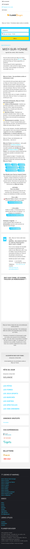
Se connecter (5, 1)
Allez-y (15, 38)
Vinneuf (14, 164)
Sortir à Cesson (5, 480)
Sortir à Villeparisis (5, 495)
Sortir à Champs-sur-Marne (8, 482)
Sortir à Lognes (5, 485)
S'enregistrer (5, 4)
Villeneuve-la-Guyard (12, 167)
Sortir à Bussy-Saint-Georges (8, 479)
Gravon (8, 164)
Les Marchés (9, 397)
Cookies (3, 521)
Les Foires (8, 390)
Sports (2, 506)
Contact (4, 10)
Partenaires (4, 523)
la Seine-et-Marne (15, 144)
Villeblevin (21, 164)
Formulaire (6, 422)
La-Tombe (21, 170)
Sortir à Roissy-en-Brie (6, 493)
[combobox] (15, 30)
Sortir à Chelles (5, 483)
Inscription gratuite (15, 228)
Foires (2, 504)
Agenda (3, 45)
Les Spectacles (10, 405)
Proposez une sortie (7, 7)
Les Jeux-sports (10, 393)
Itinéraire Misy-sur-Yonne (15, 202)
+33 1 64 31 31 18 (20, 264)
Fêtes (2, 502)
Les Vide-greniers (11, 409)
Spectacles (4, 511)
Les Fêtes (7, 386)
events (7, 45)
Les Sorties (8, 401)
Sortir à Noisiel (4, 490)
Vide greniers (4, 512)
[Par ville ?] (15, 34)
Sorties (3, 509)
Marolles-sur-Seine (11, 170)
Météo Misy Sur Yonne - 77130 (15, 215)
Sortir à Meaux (4, 487)
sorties (20, 59)
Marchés (3, 507)
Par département (5, 514)
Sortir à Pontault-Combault (7, 492)
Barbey (21, 167)
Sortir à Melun (4, 488)
